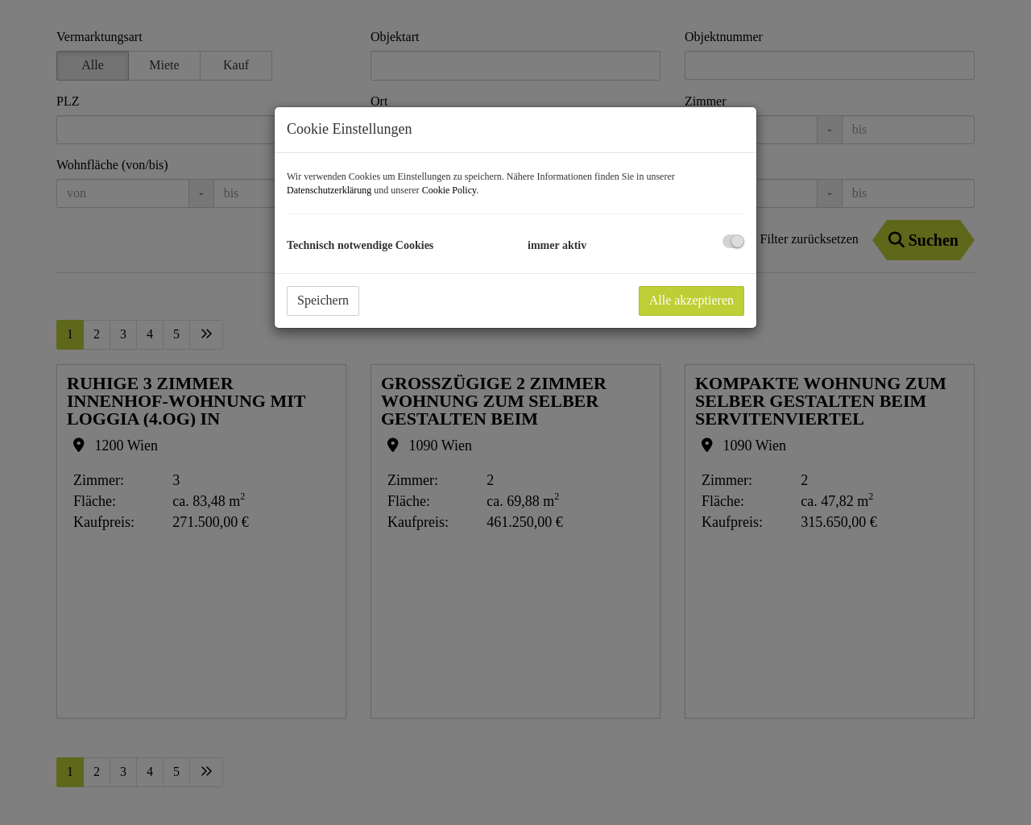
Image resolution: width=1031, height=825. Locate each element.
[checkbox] (733, 241)
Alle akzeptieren (691, 300)
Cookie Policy (449, 190)
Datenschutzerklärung (329, 190)
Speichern (323, 300)
